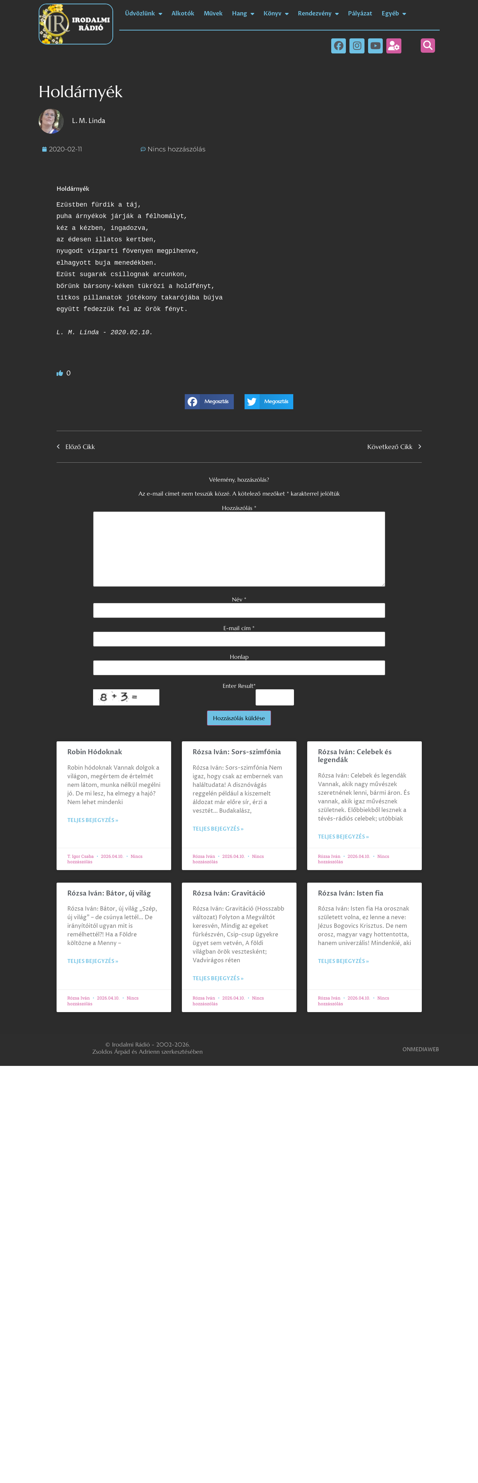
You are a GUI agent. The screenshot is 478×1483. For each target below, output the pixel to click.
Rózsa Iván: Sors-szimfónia (237, 752)
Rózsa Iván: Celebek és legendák (355, 756)
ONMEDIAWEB (420, 1049)
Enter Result (239, 686)
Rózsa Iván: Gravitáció (229, 893)
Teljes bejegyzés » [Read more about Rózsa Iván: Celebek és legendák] (343, 836)
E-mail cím (239, 628)
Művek (213, 14)
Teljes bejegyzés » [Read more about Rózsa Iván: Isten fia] (343, 961)
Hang (243, 13)
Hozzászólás (239, 508)
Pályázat (360, 14)
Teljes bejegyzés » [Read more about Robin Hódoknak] (92, 820)
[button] (428, 45)
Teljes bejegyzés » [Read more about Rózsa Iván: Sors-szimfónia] (218, 829)
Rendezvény (318, 13)
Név (239, 599)
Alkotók (183, 14)
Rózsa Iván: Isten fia (350, 893)
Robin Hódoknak (94, 752)
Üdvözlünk (143, 13)
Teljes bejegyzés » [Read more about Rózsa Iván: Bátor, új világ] (92, 961)
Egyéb (394, 13)
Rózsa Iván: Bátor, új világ (109, 893)
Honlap (239, 657)
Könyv (276, 13)
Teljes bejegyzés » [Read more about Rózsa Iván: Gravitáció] (218, 978)
